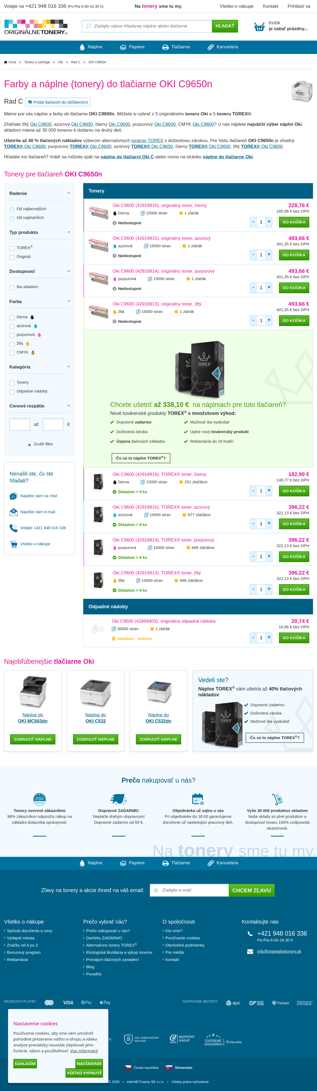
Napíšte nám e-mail (32, 511)
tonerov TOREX (147, 140)
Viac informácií (84, 1050)
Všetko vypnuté (84, 1073)
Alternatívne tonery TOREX (111, 944)
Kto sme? (174, 930)
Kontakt (270, 6)
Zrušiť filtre (40, 444)
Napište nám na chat (33, 495)
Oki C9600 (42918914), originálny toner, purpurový (164, 271)
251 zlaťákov (196, 482)
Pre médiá (175, 952)
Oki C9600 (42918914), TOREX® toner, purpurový (163, 540)
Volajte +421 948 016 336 (38, 527)
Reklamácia (17, 959)
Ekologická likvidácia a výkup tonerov (119, 952)
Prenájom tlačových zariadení (112, 959)
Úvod (12, 62)
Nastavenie (89, 1063)
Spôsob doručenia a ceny (29, 930)
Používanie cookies (183, 937)
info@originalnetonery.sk (279, 951)
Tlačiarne (176, 47)
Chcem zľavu (251, 890)
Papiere (131, 47)
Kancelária (224, 47)
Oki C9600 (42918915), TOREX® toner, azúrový (161, 507)
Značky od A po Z (22, 945)
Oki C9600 (40, 124)
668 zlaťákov (191, 580)
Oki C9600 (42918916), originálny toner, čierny (160, 205)
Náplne (89, 47)
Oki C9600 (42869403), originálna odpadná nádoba (164, 621)
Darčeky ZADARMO (104, 937)
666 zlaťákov (203, 547)
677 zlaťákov (199, 514)
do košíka (294, 222)
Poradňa (93, 973)
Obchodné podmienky (185, 945)
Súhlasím (25, 1063)
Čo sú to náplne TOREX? (141, 457)
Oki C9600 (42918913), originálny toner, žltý (157, 304)
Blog (90, 966)
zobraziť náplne (33, 738)
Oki (60, 62)
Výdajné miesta (21, 937)
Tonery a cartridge (37, 62)
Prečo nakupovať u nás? (108, 930)
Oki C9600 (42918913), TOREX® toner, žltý (157, 572)
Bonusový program (24, 952)
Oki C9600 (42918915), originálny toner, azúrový (162, 238)
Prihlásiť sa (299, 6)
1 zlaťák (192, 213)
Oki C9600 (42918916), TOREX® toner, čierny (159, 474)
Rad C (75, 62)
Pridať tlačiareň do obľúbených (57, 102)
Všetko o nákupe (237, 6)
